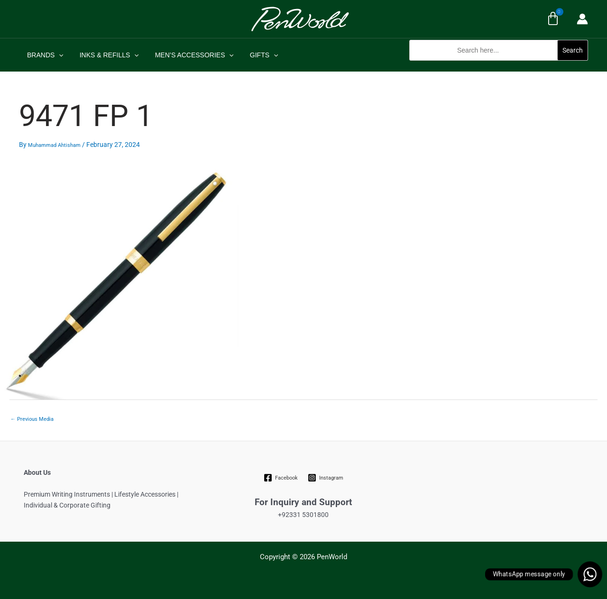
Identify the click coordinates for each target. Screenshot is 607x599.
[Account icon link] (582, 19)
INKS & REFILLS (105, 55)
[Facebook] (281, 477)
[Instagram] (325, 477)
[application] (57, 55)
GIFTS (254, 55)
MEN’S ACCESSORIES (187, 55)
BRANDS (44, 55)
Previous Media (32, 419)
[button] (498, 66)
